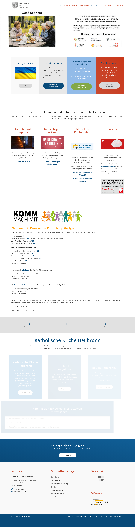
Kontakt (54, 497)
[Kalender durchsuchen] (82, 86)
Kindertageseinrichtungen (60, 484)
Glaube (53, 487)
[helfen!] (25, 86)
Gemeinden (55, 477)
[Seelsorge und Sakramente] (53, 86)
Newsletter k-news (57, 494)
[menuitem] (60, 5)
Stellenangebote (57, 490)
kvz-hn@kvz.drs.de (20, 492)
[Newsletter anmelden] (109, 85)
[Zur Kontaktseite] (67, 455)
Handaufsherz (56, 480)
